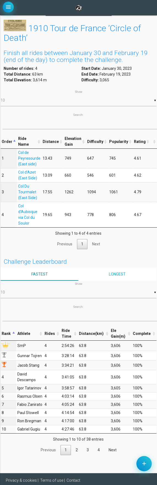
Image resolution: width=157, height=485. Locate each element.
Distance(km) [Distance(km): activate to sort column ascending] (91, 333)
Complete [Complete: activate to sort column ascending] (142, 333)
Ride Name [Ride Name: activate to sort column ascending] (23, 141)
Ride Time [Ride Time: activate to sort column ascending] (66, 333)
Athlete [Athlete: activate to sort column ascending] (23, 333)
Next (96, 244)
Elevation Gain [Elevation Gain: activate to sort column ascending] (73, 141)
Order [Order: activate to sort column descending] (7, 141)
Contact (73, 480)
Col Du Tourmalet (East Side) (27, 192)
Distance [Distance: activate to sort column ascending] (51, 141)
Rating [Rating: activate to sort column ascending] (140, 141)
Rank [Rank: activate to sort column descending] (6, 333)
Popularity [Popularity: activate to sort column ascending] (118, 141)
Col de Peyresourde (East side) (29, 158)
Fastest (39, 274)
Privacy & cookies (21, 480)
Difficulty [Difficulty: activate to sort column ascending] (95, 141)
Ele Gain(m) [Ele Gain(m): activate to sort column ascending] (118, 333)
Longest (117, 274)
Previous (64, 244)
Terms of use (51, 480)
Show (78, 98)
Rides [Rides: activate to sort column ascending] (50, 333)
